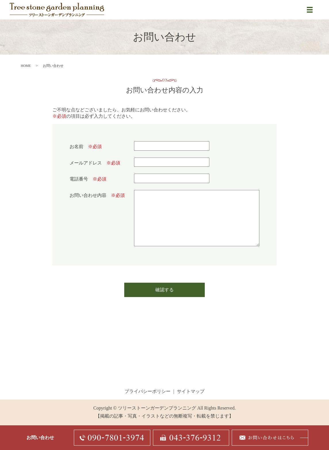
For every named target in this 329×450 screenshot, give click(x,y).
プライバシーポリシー (148, 391)
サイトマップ (190, 391)
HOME (26, 66)
